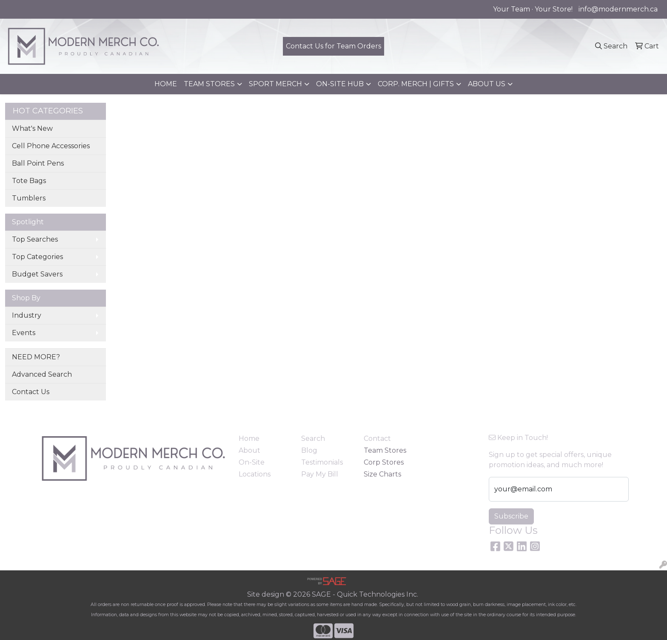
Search (313, 438)
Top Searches (35, 239)
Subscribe (511, 516)
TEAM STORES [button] (209, 84)
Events (23, 333)
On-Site (252, 462)
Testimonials (322, 462)
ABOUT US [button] (486, 84)
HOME (165, 84)
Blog (309, 450)
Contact (377, 438)
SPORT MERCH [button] (275, 84)
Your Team (511, 9)
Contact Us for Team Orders (333, 46)
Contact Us (30, 392)
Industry (26, 315)
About (249, 450)
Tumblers (29, 198)
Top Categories (37, 257)
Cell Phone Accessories (51, 146)
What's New (32, 128)
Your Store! (554, 9)
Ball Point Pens (38, 163)
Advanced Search (42, 374)
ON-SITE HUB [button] (340, 84)
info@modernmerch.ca (618, 9)
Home (249, 438)
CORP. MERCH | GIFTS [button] (416, 84)
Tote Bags (29, 181)
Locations (255, 474)
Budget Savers (37, 274)
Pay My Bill (319, 474)
